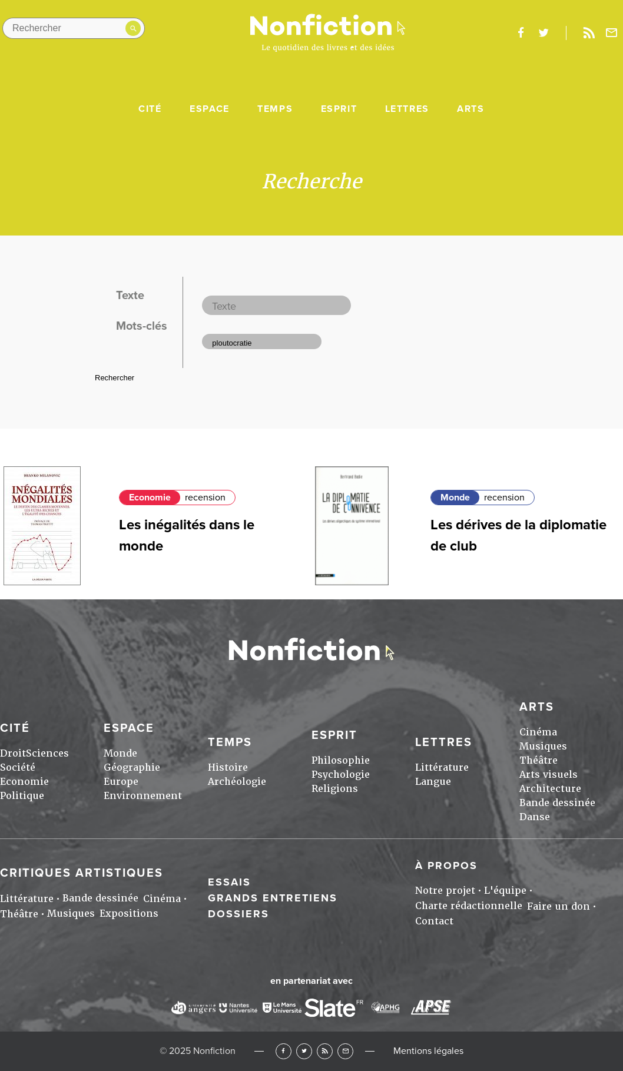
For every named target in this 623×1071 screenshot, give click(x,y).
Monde (455, 497)
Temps (275, 109)
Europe (121, 781)
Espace (210, 109)
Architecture (550, 788)
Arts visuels (548, 774)
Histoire (228, 767)
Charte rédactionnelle (468, 906)
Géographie (132, 767)
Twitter (304, 1051)
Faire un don (558, 906)
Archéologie (237, 781)
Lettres (407, 109)
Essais (229, 882)
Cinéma (538, 732)
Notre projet (445, 890)
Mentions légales (428, 1051)
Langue (433, 781)
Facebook (283, 1051)
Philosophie (341, 760)
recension (205, 497)
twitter (543, 33)
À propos (446, 865)
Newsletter (612, 33)
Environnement (143, 796)
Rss (589, 33)
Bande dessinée (557, 803)
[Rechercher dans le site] (73, 28)
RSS (325, 1051)
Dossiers (238, 913)
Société (17, 767)
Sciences (47, 753)
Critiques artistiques (81, 873)
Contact (434, 921)
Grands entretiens (272, 897)
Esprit (339, 109)
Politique (22, 796)
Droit (13, 753)
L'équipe (505, 890)
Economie (150, 497)
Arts (470, 109)
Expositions (129, 913)
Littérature (442, 767)
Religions (335, 788)
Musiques (543, 746)
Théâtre (538, 760)
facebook (520, 33)
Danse (534, 817)
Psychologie (341, 774)
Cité (149, 109)
